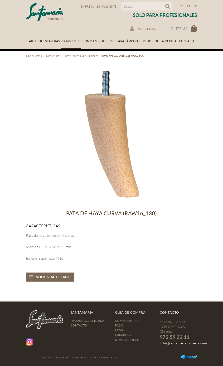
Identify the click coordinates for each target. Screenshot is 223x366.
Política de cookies (55, 357)
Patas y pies (53, 56)
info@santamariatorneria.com (183, 343)
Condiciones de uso (104, 357)
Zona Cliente (106, 6)
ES (188, 6)
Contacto (79, 325)
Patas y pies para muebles (81, 56)
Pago (119, 325)
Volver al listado (50, 277)
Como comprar (128, 320)
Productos (34, 56)
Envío (120, 330)
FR (195, 6)
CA (182, 6)
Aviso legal (79, 357)
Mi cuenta (142, 28)
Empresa (87, 6)
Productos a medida (87, 320)
